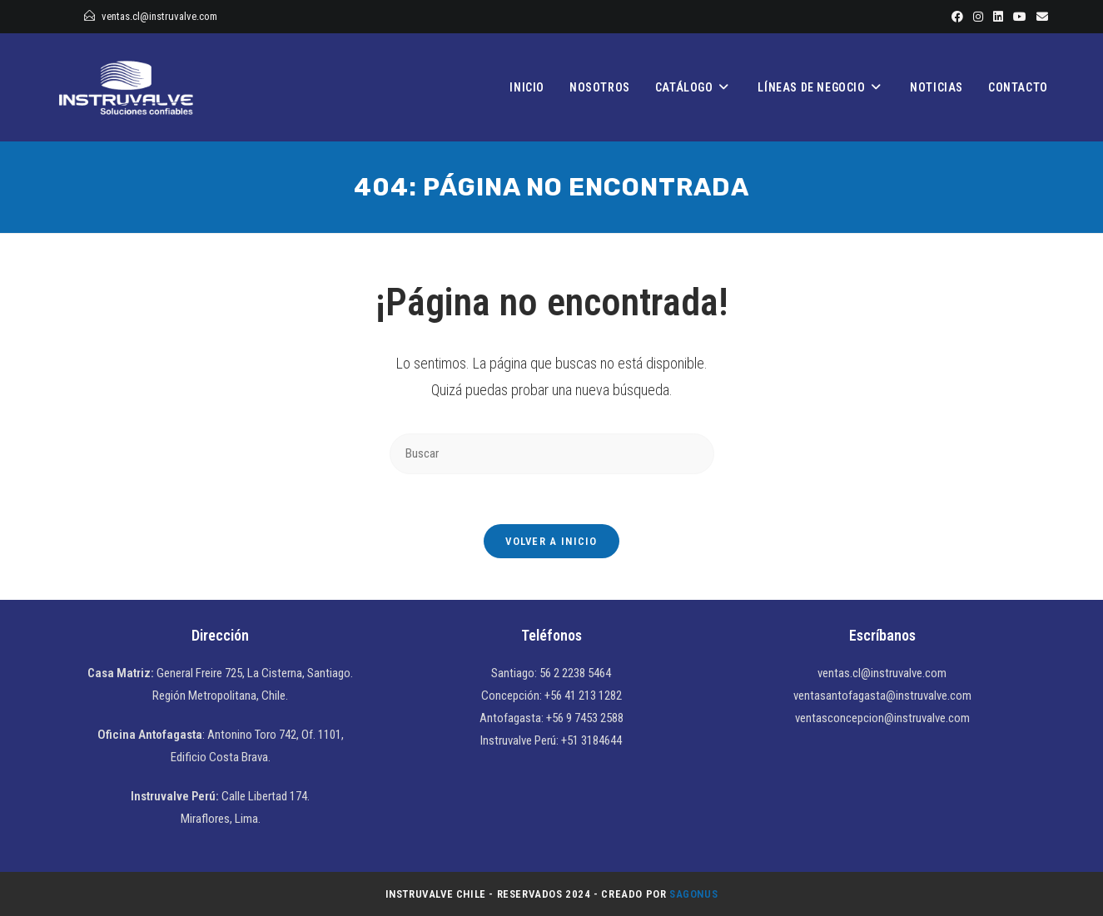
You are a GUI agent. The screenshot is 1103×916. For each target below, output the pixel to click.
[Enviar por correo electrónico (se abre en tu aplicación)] (1039, 16)
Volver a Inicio (551, 541)
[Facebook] (957, 16)
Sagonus (693, 894)
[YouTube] (1019, 16)
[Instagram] (978, 16)
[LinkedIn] (998, 16)
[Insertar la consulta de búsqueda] (552, 453)
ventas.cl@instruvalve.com (159, 16)
